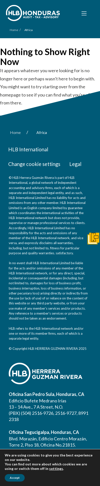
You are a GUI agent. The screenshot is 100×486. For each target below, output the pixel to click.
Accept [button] (15, 478)
